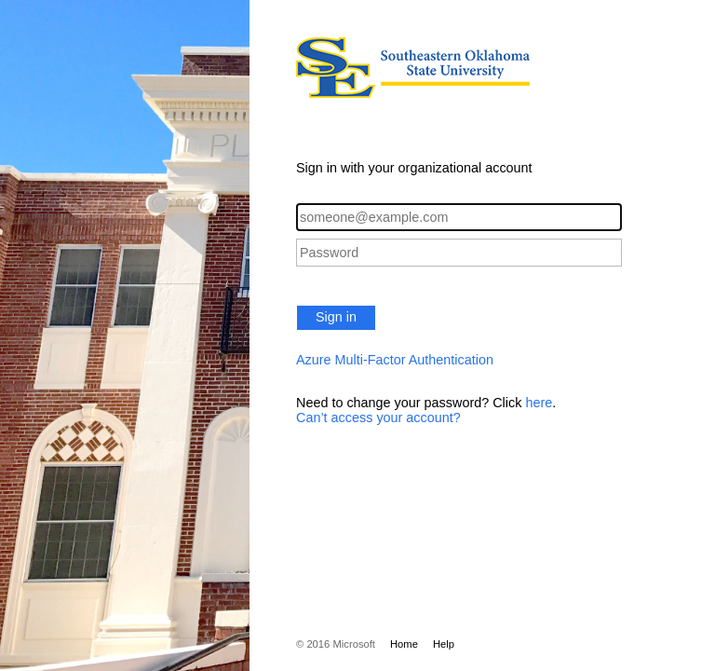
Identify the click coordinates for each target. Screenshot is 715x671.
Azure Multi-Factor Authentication (394, 359)
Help (443, 644)
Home (404, 644)
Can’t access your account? (378, 417)
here (538, 402)
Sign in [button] (336, 316)
